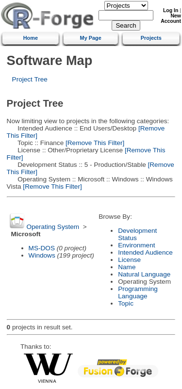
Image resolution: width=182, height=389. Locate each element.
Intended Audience (145, 252)
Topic (125, 303)
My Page (90, 38)
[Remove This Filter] (94, 142)
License (129, 259)
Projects (151, 38)
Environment (136, 245)
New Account (171, 18)
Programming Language (138, 292)
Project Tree (30, 79)
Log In (170, 10)
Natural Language (144, 274)
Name (126, 267)
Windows (42, 255)
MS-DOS (42, 248)
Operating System (52, 226)
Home (30, 38)
